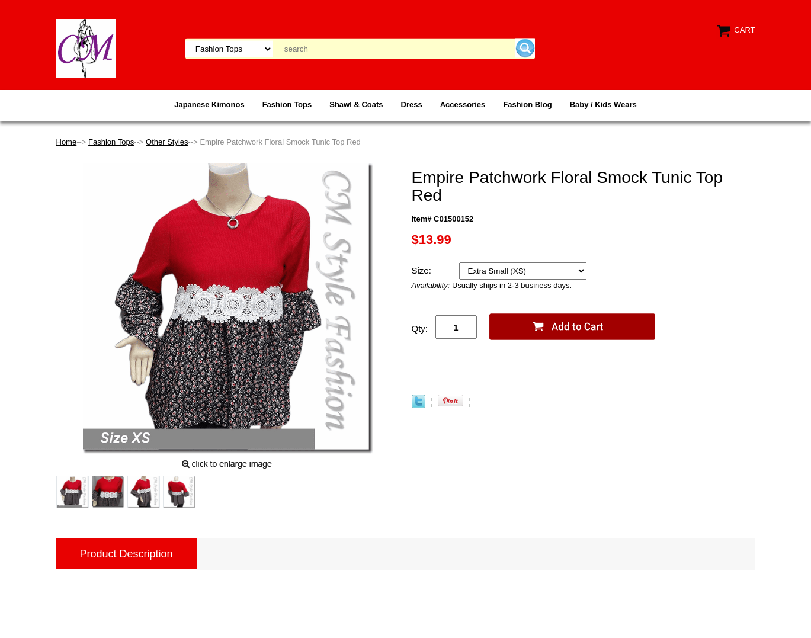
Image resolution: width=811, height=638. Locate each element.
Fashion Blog (527, 104)
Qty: (420, 328)
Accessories (463, 104)
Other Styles (167, 141)
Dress (411, 104)
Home (66, 141)
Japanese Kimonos (209, 104)
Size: (423, 270)
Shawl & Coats (356, 104)
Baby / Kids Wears (603, 104)
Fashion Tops (287, 104)
